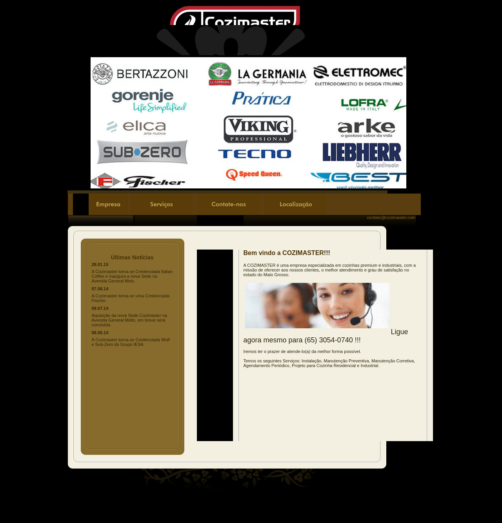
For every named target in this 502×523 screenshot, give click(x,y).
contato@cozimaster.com (391, 217)
